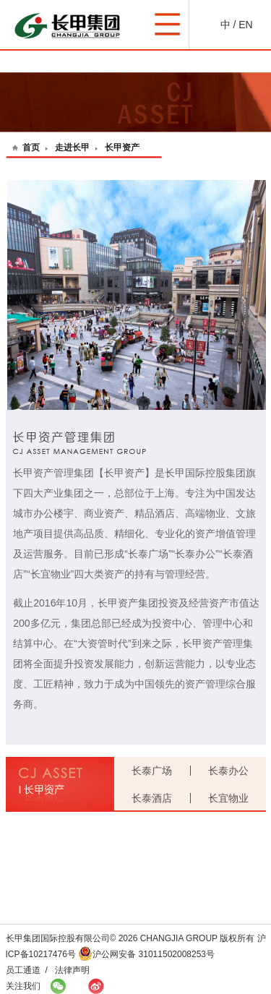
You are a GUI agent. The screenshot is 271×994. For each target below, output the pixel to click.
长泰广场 (152, 771)
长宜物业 (228, 798)
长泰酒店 (152, 798)
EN (245, 24)
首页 (31, 147)
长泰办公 (228, 771)
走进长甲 (72, 147)
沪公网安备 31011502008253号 (146, 954)
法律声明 (72, 970)
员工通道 (23, 970)
